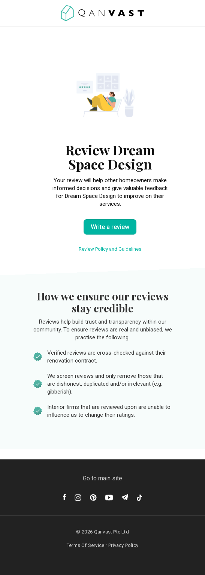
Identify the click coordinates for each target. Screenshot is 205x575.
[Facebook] (64, 497)
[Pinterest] (93, 497)
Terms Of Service (85, 545)
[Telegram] (124, 497)
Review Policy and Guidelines (110, 249)
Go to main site (102, 478)
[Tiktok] (139, 497)
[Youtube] (109, 497)
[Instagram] (78, 497)
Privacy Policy (123, 545)
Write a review (110, 226)
